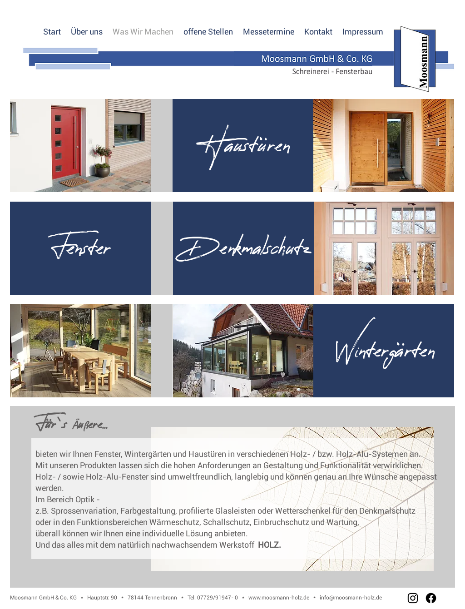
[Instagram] (413, 598)
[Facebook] (431, 598)
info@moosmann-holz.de (351, 597)
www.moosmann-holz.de (278, 597)
